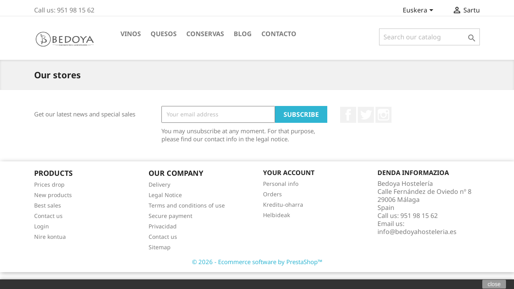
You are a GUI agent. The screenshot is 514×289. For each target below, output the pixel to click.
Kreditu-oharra (283, 204)
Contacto (278, 33)
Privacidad (163, 226)
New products (53, 195)
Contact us (48, 216)
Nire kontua (50, 236)
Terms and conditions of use (187, 205)
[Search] (429, 36)
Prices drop (49, 184)
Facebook (348, 115)
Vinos (130, 33)
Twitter (366, 115)
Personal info (280, 183)
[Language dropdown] (419, 11)
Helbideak (276, 215)
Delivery (159, 184)
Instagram (383, 115)
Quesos (164, 33)
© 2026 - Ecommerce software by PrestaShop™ (257, 262)
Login (41, 226)
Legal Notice (165, 195)
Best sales (47, 205)
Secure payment (170, 216)
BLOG (243, 33)
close (494, 284)
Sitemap (160, 247)
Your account (288, 172)
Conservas (205, 33)
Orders (272, 194)
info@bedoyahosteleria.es (417, 231)
